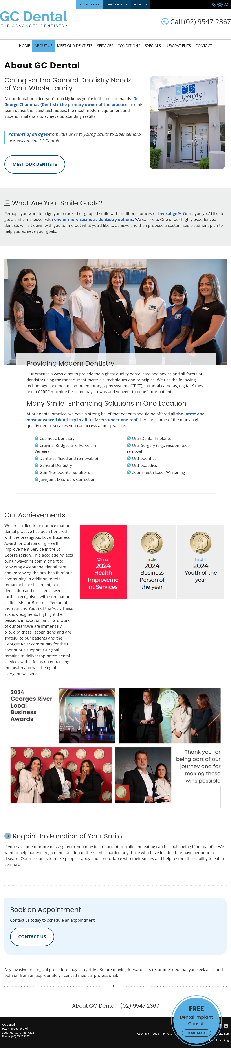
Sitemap (224, 1033)
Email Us (140, 4)
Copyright (143, 1033)
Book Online (89, 4)
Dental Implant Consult (196, 1020)
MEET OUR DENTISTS (35, 164)
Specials (153, 45)
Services (105, 45)
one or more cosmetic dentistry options (93, 219)
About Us (43, 45)
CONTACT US (32, 937)
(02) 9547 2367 (20, 1036)
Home (24, 45)
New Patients (178, 45)
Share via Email (226, 1026)
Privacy (167, 1033)
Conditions (128, 45)
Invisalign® (169, 213)
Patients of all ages (28, 134)
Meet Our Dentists (74, 45)
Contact (203, 45)
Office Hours (116, 4)
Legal (156, 1033)
